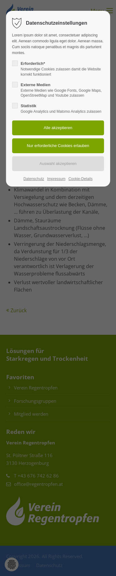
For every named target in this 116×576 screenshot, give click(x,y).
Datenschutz (34, 179)
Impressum (56, 179)
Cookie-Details (80, 179)
